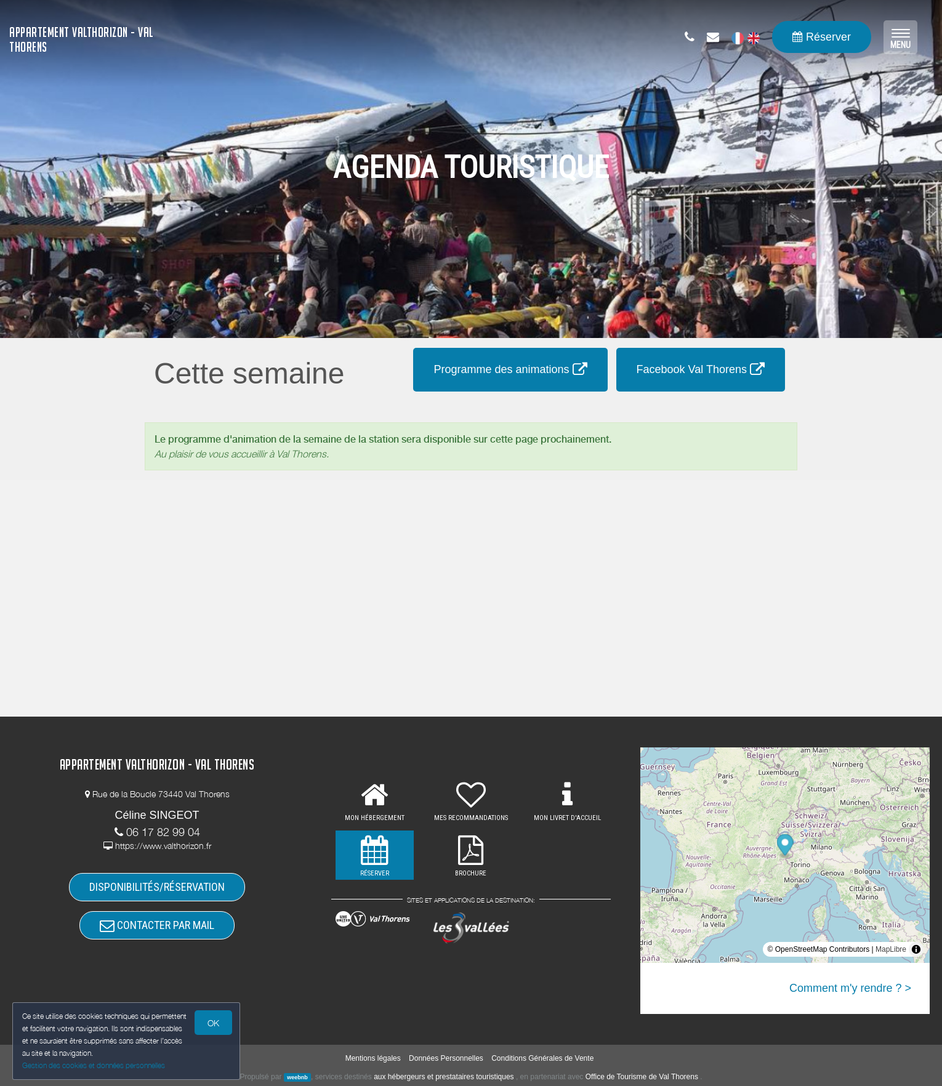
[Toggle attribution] (916, 949)
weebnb (297, 1077)
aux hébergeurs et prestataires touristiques (443, 1076)
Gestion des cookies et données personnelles (93, 1065)
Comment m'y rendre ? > (850, 988)
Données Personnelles (446, 1058)
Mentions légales (373, 1058)
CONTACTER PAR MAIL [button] (157, 925)
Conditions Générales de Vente (542, 1058)
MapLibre (891, 949)
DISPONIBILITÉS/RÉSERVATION (157, 886)
